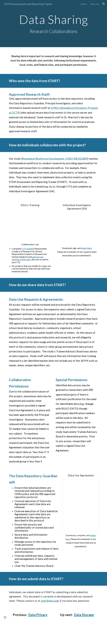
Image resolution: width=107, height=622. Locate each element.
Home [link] (84, 4)
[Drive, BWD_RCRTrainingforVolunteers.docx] (30, 225)
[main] (53, 23)
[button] (103, 4)
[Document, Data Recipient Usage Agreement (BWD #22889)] (80, 505)
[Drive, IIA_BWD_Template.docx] (77, 228)
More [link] (93, 4)
